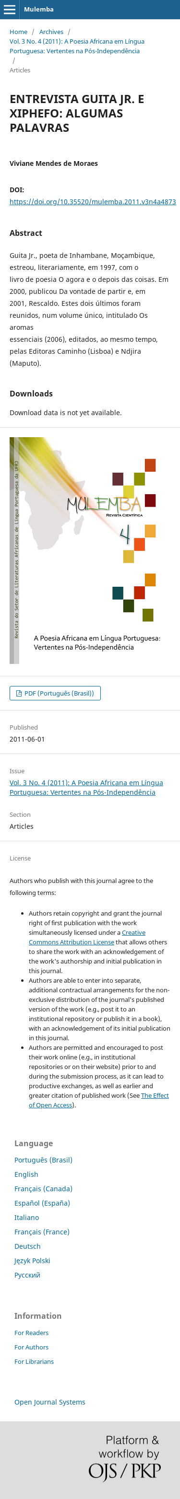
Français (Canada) (43, 1188)
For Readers (31, 1332)
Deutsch (27, 1246)
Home (18, 31)
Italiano (26, 1217)
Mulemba (39, 9)
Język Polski (32, 1260)
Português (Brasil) (43, 1159)
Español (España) (42, 1203)
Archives (51, 31)
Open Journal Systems (49, 1401)
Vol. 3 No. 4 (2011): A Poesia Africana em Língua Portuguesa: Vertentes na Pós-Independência (77, 46)
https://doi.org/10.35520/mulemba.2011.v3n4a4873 (93, 201)
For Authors (31, 1347)
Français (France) (42, 1231)
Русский (27, 1274)
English (26, 1174)
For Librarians (34, 1361)
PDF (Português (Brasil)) (58, 693)
